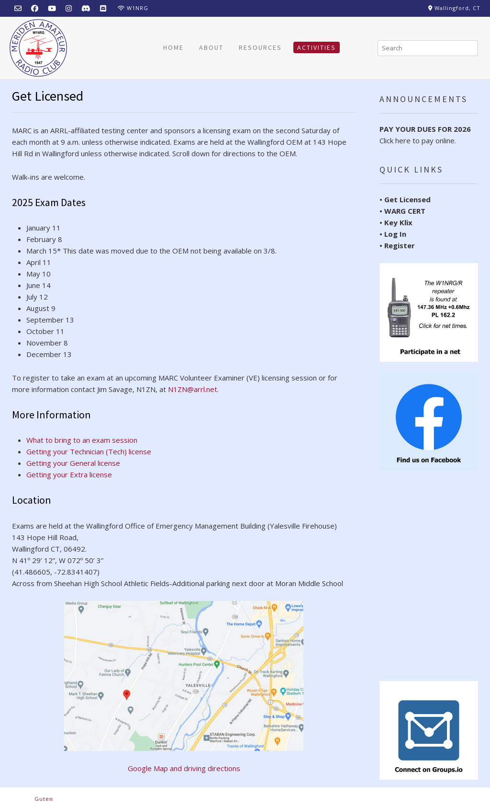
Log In (395, 234)
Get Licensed (407, 199)
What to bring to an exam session (81, 440)
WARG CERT (404, 211)
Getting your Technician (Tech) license (88, 451)
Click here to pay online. (425, 134)
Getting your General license (73, 463)
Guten (43, 798)
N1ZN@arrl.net (192, 389)
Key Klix (398, 222)
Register (399, 245)
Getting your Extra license (69, 474)
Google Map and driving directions (183, 687)
